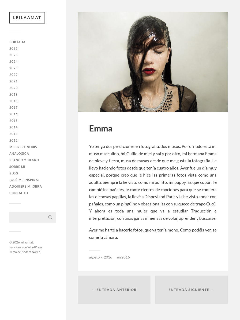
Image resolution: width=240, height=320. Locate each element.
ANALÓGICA (19, 153)
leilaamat (27, 17)
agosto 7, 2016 (100, 257)
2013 (13, 134)
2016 (13, 114)
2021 (13, 81)
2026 (13, 48)
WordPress (34, 247)
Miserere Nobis (23, 147)
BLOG (13, 173)
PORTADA (17, 42)
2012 (13, 140)
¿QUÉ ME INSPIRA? (24, 180)
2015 (13, 121)
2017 (13, 107)
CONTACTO (18, 193)
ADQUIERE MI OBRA (25, 186)
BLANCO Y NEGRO (24, 160)
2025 (13, 55)
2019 (13, 94)
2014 (13, 127)
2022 (13, 75)
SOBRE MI (17, 167)
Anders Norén (31, 252)
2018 (13, 101)
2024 (13, 61)
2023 (13, 68)
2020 (13, 88)
